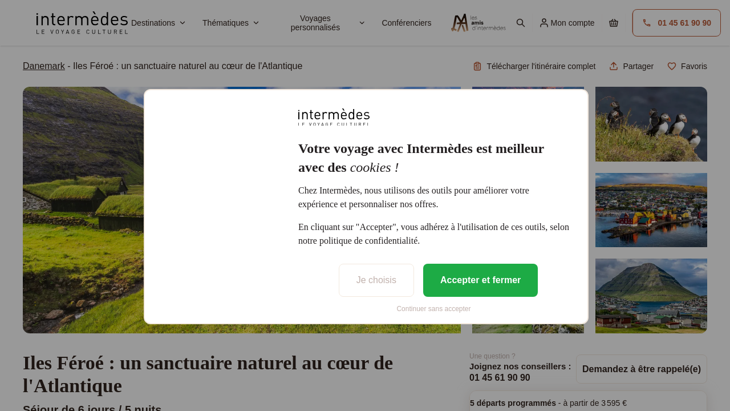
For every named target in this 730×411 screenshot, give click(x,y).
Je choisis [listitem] (376, 280)
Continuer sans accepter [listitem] (433, 309)
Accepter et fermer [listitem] (480, 280)
